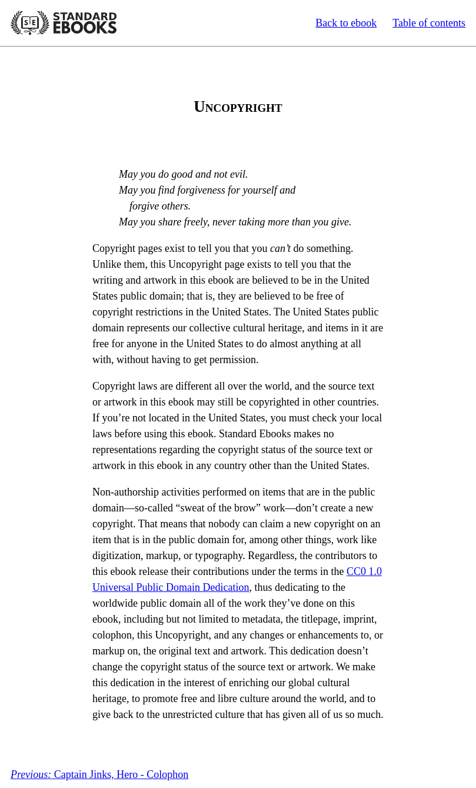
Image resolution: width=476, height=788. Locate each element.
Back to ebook (346, 23)
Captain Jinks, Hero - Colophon (99, 774)
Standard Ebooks (63, 23)
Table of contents (428, 23)
